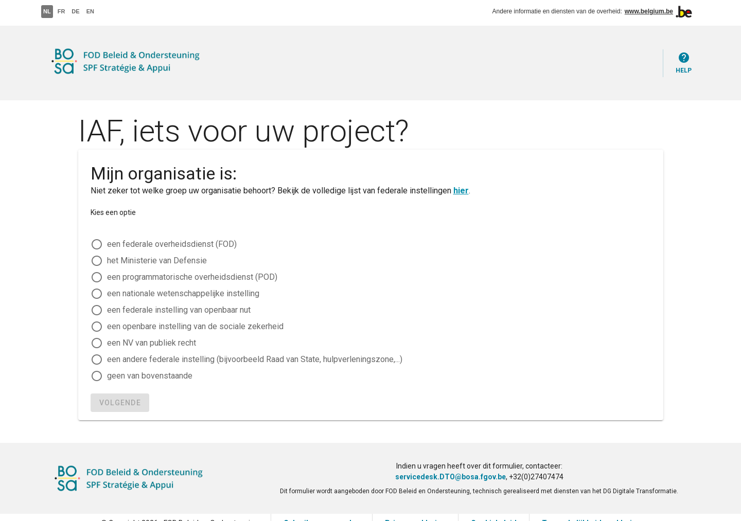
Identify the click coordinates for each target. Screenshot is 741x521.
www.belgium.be (649, 11)
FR (61, 11)
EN (90, 11)
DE (75, 11)
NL (47, 11)
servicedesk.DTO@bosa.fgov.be (450, 477)
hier (461, 190)
